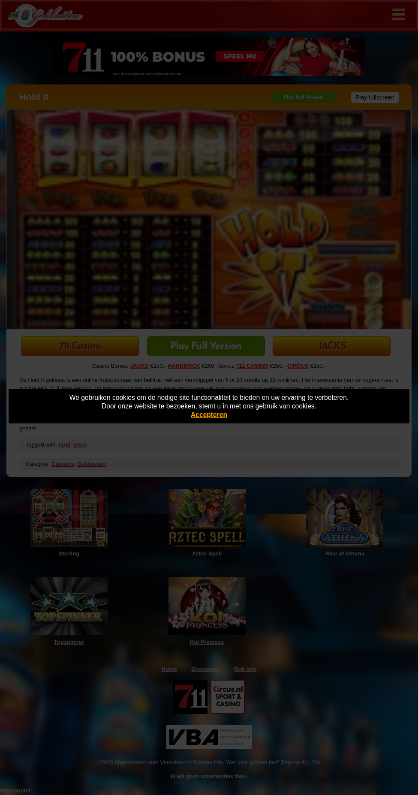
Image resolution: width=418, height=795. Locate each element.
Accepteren (209, 414)
